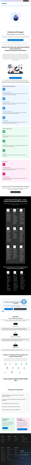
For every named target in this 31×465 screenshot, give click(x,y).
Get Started (26, 457)
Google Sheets (16, 455)
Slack (8, 457)
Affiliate (9, 439)
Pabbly (8, 455)
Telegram (8, 451)
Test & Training (3, 454)
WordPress (8, 453)
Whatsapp (8, 450)
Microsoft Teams (9, 459)
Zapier (15, 449)
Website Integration (10, 454)
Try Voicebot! (3, 441)
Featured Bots (3, 439)
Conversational (3, 459)
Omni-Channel (3, 461)
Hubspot (15, 453)
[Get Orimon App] (26, 0)
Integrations (3, 458)
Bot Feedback (3, 455)
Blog (8, 440)
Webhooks (16, 450)
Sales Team (23, 440)
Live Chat (2, 450)
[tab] (15, 395)
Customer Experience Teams (26, 441)
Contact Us (15, 440)
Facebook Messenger (10, 449)
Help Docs (2, 440)
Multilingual (2, 453)
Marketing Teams (24, 439)
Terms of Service (16, 439)
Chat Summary (3, 451)
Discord (8, 458)
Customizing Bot (3, 457)
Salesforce (16, 454)
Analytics (2, 449)
